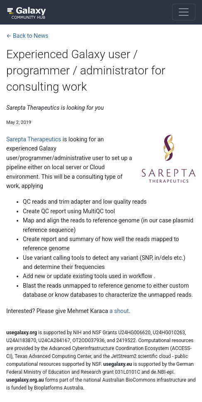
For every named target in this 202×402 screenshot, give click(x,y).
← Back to (27, 35)
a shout (119, 311)
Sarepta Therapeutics (33, 139)
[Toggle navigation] (183, 12)
